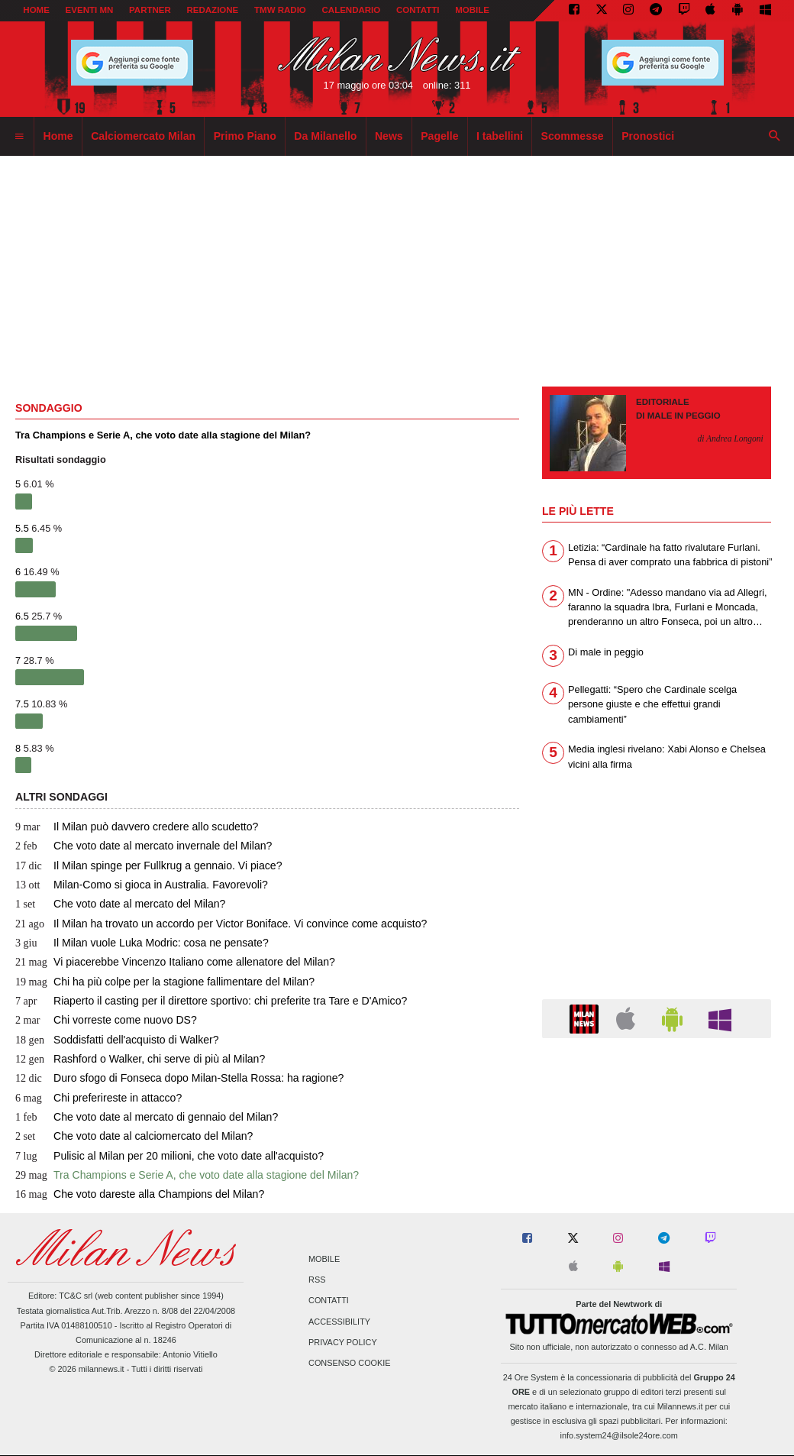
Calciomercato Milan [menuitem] (143, 136)
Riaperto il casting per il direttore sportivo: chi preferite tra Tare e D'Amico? (211, 1001)
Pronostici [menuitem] (647, 136)
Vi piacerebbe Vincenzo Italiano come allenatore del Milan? (175, 962)
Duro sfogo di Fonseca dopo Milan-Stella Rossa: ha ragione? (179, 1078)
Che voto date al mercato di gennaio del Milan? (146, 1117)
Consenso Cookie (349, 1362)
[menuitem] (19, 136)
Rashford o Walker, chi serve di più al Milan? (140, 1059)
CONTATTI (418, 10)
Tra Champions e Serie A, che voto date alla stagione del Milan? (187, 1175)
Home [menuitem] (58, 136)
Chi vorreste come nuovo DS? (106, 1020)
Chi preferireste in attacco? (98, 1098)
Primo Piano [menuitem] (245, 136)
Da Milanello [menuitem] (325, 136)
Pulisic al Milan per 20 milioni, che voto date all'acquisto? (169, 1156)
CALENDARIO (351, 10)
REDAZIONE (212, 10)
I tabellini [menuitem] (499, 136)
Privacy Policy (342, 1342)
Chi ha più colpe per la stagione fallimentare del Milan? (165, 982)
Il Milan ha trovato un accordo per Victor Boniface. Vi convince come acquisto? (221, 923)
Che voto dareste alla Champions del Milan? (139, 1194)
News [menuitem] (389, 136)
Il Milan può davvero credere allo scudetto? (136, 826)
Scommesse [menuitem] (572, 136)
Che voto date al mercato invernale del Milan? (143, 846)
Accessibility (339, 1321)
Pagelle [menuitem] (439, 136)
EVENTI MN (90, 10)
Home (36, 10)
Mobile (324, 1258)
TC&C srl (75, 1295)
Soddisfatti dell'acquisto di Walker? (117, 1040)
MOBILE (472, 10)
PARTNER (150, 10)
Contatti (328, 1301)
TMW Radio (280, 10)
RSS (316, 1280)
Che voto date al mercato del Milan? (120, 904)
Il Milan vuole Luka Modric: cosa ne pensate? (142, 943)
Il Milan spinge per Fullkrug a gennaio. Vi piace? (148, 865)
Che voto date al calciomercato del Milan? (134, 1136)
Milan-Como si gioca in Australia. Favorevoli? (141, 884)
